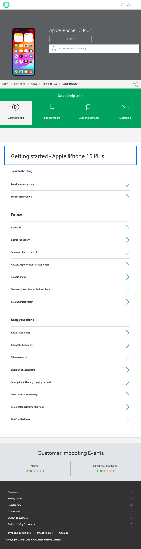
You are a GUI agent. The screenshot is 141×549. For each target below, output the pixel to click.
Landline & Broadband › (106, 465)
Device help (20, 83)
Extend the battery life (22, 345)
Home (5, 83)
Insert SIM (16, 227)
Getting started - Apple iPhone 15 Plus (57, 156)
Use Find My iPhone (20, 419)
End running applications (23, 370)
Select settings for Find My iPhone (27, 407)
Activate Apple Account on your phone (30, 264)
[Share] (138, 83)
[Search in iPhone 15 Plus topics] (94, 48)
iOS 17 (70, 39)
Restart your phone (20, 332)
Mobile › (35, 465)
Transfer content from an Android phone (30, 289)
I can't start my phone (21, 196)
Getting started (69, 83)
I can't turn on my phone (23, 184)
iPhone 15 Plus (50, 83)
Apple (34, 83)
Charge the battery (20, 240)
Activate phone (18, 277)
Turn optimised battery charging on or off (31, 382)
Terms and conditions (18, 532)
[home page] (6, 4)
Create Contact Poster (22, 302)
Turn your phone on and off (24, 252)
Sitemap (64, 532)
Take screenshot (19, 357)
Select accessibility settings (24, 394)
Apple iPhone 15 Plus (70, 30)
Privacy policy (45, 532)
